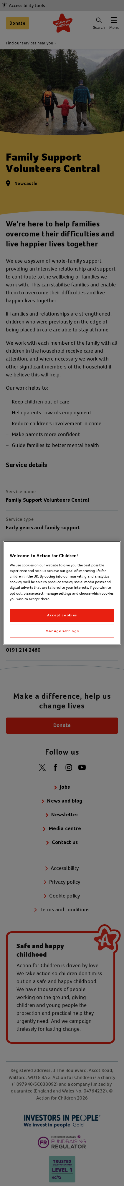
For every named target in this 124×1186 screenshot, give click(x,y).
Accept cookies (62, 615)
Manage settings (62, 631)
